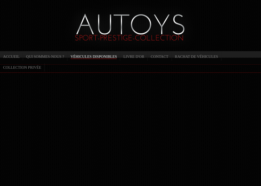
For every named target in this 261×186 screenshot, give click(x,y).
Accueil (11, 57)
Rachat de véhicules (196, 57)
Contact (159, 57)
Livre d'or (133, 57)
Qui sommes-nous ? (45, 57)
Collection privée (22, 67)
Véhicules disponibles (94, 57)
